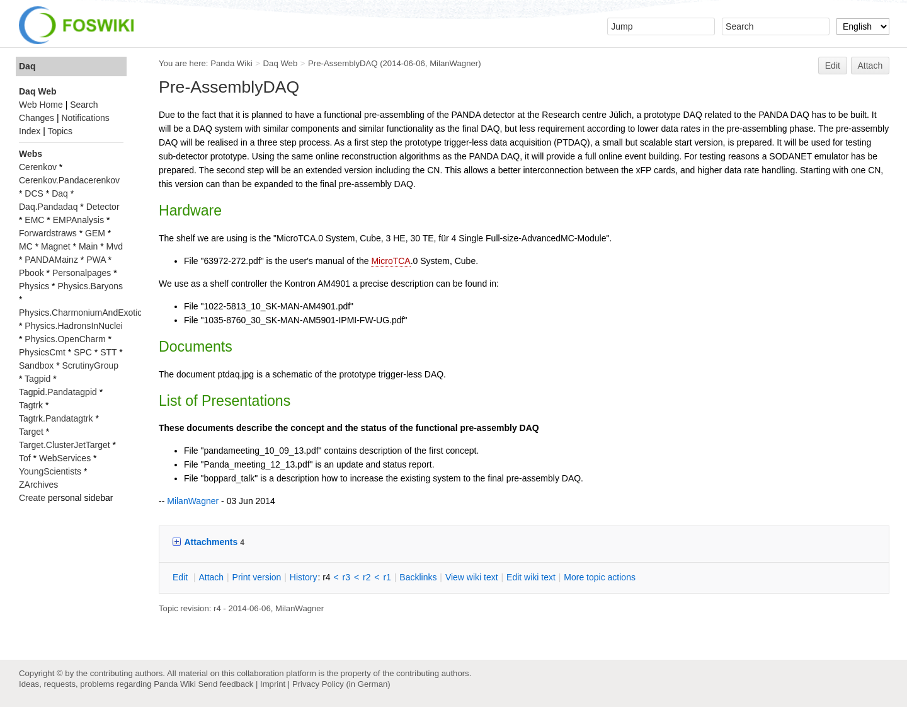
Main (88, 246)
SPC (83, 352)
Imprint (272, 684)
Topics (59, 131)
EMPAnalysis (78, 220)
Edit (832, 65)
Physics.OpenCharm (65, 339)
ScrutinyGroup (90, 365)
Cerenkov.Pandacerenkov (69, 180)
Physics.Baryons (89, 286)
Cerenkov (38, 167)
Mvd (114, 246)
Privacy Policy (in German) (341, 684)
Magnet (56, 246)
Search (84, 105)
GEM (95, 233)
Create (32, 498)
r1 (387, 577)
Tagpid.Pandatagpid (58, 392)
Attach (870, 65)
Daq (27, 66)
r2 (366, 577)
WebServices (65, 458)
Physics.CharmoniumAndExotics (82, 313)
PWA (96, 260)
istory (303, 577)
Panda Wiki (231, 63)
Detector (103, 207)
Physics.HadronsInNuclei (74, 326)
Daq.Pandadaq (48, 207)
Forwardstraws (48, 233)
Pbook (31, 273)
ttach (211, 577)
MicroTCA (390, 261)
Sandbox (36, 365)
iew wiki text (471, 577)
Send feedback (225, 684)
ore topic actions (600, 577)
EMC (34, 220)
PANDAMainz (51, 260)
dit (181, 577)
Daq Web (280, 63)
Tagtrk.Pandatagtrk (56, 418)
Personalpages (81, 273)
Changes (36, 118)
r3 (346, 577)
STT (108, 352)
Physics (34, 286)
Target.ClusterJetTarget (64, 445)
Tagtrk (31, 405)
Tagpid (37, 379)
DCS (34, 193)
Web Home (41, 105)
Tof (25, 458)
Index (29, 131)
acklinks (417, 577)
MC (26, 246)
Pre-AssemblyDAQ (342, 63)
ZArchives (38, 485)
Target (31, 432)
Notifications (85, 118)
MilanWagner (454, 63)
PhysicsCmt (42, 352)
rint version (257, 577)
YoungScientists (50, 471)
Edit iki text (531, 577)
